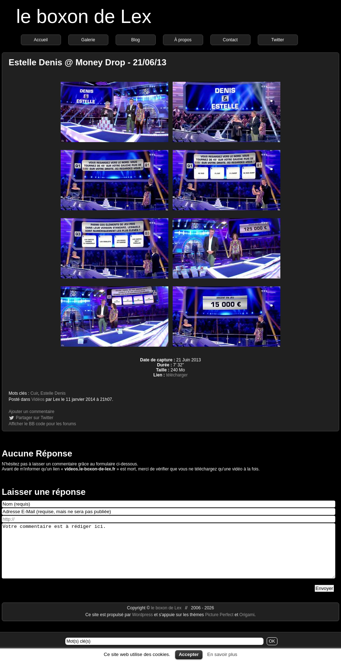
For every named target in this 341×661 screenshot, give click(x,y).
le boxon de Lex (83, 16)
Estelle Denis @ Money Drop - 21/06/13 (88, 62)
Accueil (41, 39)
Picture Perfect (219, 625)
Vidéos (37, 399)
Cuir (34, 393)
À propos (182, 39)
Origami (246, 625)
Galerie (88, 39)
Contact (230, 39)
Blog (135, 39)
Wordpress (143, 625)
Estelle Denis (53, 393)
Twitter (277, 39)
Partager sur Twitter (34, 417)
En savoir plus (222, 654)
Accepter (189, 654)
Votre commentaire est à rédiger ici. (168, 556)
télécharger (177, 375)
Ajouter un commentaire (31, 411)
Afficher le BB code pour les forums (42, 423)
